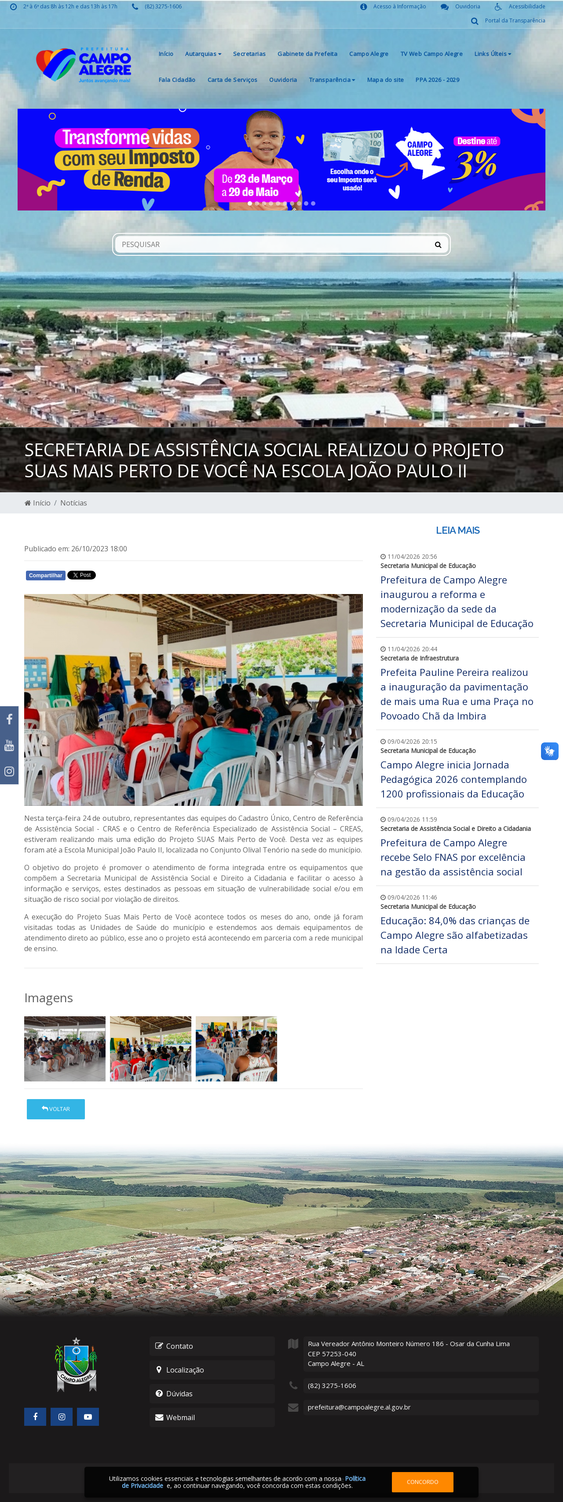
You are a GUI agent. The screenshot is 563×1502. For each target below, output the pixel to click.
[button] (57, 159)
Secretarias (249, 54)
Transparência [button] (332, 80)
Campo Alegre (369, 54)
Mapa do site (385, 80)
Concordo (423, 1482)
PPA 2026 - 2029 (437, 80)
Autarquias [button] (203, 54)
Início (166, 54)
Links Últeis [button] (493, 54)
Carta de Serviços (233, 80)
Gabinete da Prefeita (307, 54)
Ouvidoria (283, 80)
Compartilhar (45, 575)
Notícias (73, 503)
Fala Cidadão (177, 80)
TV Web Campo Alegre (432, 54)
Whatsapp (125, 577)
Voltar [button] (56, 1109)
